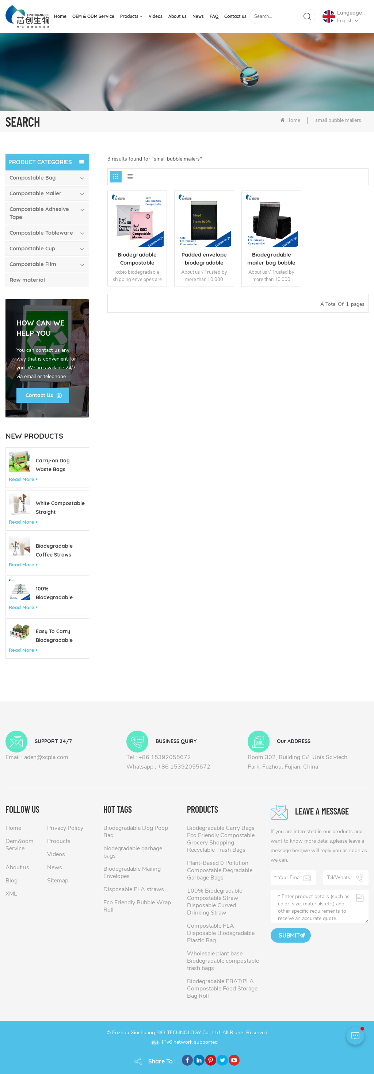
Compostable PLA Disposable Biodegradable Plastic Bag (221, 933)
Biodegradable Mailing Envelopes (132, 872)
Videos (156, 16)
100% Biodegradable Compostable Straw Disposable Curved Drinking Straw (214, 902)
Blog (11, 881)
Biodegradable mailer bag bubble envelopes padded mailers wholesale (271, 259)
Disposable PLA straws (133, 889)
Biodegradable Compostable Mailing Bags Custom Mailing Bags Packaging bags (137, 259)
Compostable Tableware (41, 232)
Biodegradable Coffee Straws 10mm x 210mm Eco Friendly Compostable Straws (60, 551)
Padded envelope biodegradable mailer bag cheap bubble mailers (204, 259)
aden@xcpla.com (46, 757)
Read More (23, 479)
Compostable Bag (32, 177)
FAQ (214, 16)
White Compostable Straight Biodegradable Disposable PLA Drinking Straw (60, 508)
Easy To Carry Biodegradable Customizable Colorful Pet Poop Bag (58, 636)
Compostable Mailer (35, 193)
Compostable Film (32, 264)
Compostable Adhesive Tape (39, 212)
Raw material (27, 279)
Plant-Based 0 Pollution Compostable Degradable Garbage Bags (219, 870)
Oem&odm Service (19, 844)
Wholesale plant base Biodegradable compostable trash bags (223, 961)
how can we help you (40, 328)
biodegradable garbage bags (132, 852)
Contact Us (39, 395)
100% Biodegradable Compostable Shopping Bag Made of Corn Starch (60, 593)
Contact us (235, 16)
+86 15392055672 (164, 757)
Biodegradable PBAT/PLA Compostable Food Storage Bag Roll (222, 988)
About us (177, 16)
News (198, 16)
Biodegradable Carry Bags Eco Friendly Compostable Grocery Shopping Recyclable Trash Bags (221, 839)
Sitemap (57, 881)
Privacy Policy (65, 828)
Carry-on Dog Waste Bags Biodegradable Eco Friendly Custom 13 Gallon (59, 465)
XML (11, 894)
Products (129, 16)
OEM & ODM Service (93, 16)
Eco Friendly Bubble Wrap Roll (137, 906)
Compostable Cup (32, 248)
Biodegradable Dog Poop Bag (135, 831)
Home (60, 16)
